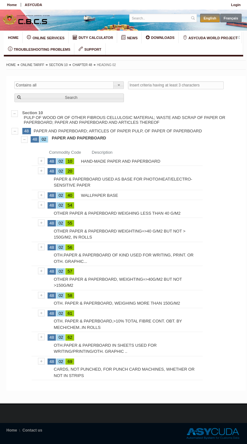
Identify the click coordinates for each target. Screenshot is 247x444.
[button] (69, 97)
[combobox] (69, 85)
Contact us (32, 430)
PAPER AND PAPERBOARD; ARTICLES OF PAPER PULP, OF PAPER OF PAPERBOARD (118, 131)
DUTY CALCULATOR (93, 37)
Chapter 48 (82, 65)
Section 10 (58, 65)
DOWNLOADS (160, 37)
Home (12, 5)
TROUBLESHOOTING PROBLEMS (39, 49)
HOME (13, 38)
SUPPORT (90, 49)
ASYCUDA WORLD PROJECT (210, 37)
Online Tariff (32, 65)
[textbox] (160, 18)
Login (236, 5)
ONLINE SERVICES (45, 37)
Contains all (26, 85)
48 (26, 131)
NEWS (129, 37)
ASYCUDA (33, 5)
